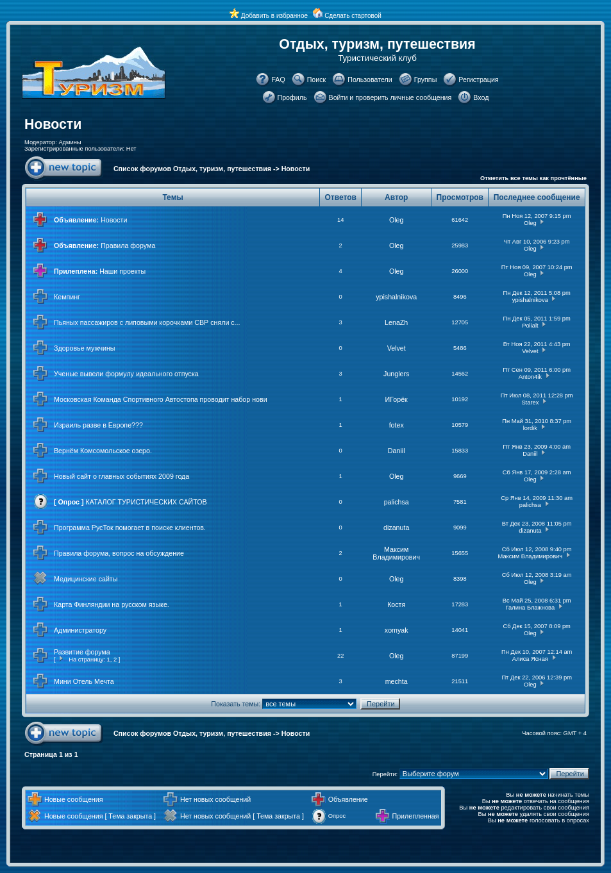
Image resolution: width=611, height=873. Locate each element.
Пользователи (369, 79)
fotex (396, 425)
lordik (530, 428)
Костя (396, 604)
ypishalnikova (396, 297)
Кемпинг (67, 297)
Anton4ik (530, 377)
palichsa (396, 502)
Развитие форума (82, 652)
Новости (52, 124)
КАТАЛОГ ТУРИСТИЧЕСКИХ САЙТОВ (146, 502)
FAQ (278, 79)
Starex (530, 402)
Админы (69, 142)
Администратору (80, 630)
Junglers (396, 374)
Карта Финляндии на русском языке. (111, 604)
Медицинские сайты (85, 579)
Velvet (396, 348)
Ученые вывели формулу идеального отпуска (126, 374)
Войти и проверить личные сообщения (390, 97)
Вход (481, 97)
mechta (396, 681)
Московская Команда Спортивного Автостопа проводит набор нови (160, 399)
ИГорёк (396, 399)
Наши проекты (122, 271)
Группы (425, 79)
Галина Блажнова (530, 607)
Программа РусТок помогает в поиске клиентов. (130, 527)
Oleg (396, 220)
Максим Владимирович (396, 553)
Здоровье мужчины (84, 348)
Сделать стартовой (352, 15)
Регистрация (478, 79)
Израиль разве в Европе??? (98, 425)
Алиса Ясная (530, 659)
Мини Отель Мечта (84, 681)
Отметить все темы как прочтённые (533, 178)
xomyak (396, 630)
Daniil (396, 450)
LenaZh (396, 322)
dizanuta (396, 527)
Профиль (292, 97)
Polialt (530, 325)
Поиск (316, 79)
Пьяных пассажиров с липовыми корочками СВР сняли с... (147, 322)
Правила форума (128, 245)
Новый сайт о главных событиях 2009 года (121, 476)
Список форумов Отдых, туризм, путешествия (192, 168)
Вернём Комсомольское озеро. (103, 450)
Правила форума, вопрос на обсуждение (119, 553)
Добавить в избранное (274, 15)
